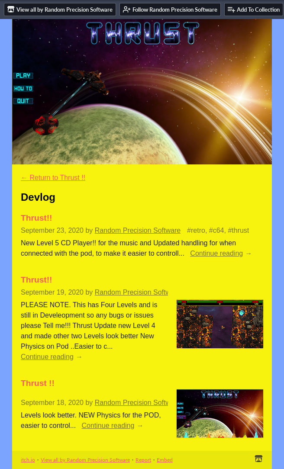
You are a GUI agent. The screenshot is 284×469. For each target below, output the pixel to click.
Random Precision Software (138, 230)
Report (143, 459)
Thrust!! (36, 217)
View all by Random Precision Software (85, 459)
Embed (165, 459)
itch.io (28, 459)
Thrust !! (38, 383)
